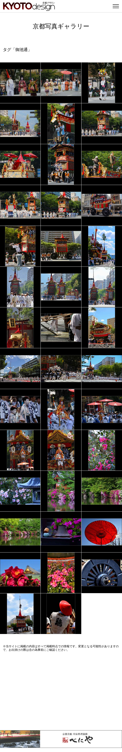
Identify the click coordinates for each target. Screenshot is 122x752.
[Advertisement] (61, 691)
